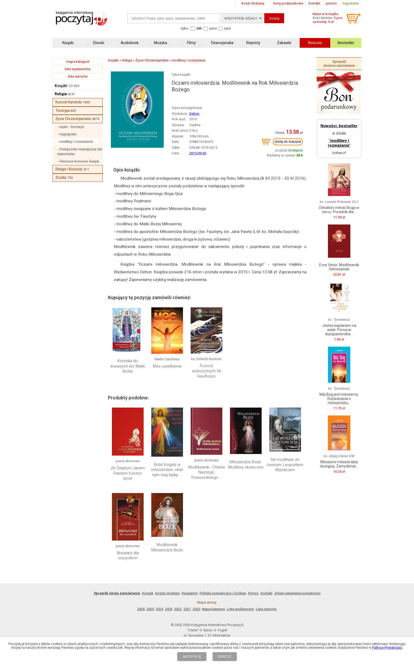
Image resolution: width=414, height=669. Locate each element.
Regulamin (190, 593)
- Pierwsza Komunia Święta (78, 161)
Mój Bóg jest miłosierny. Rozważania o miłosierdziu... (339, 398)
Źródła (60, 177)
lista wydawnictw (78, 69)
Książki (61, 86)
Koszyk (147, 593)
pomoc (331, 3)
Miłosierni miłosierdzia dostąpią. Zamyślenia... (339, 464)
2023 (168, 609)
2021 (187, 609)
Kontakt (266, 593)
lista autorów (78, 76)
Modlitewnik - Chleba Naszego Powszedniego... (206, 472)
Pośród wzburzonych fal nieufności (206, 371)
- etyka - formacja (70, 127)
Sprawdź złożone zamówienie (339, 64)
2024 (159, 609)
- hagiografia (66, 134)
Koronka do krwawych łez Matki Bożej (128, 366)
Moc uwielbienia (167, 366)
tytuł (227, 28)
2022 (178, 609)
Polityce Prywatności (387, 647)
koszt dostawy (253, 3)
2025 (150, 609)
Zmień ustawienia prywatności (297, 593)
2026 (141, 609)
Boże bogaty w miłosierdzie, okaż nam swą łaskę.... (167, 469)
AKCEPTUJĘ (191, 656)
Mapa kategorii (213, 609)
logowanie (350, 3)
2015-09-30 (197, 153)
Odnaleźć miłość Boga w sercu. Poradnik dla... (339, 210)
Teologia (62, 110)
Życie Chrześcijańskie (73, 119)
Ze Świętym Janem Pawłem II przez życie (128, 473)
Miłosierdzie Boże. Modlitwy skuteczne (246, 465)
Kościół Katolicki (68, 102)
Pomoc (253, 593)
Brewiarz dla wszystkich (128, 556)
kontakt (314, 3)
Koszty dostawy (167, 593)
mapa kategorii (77, 62)
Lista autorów (266, 609)
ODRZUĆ (224, 656)
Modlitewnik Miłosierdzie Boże (167, 547)
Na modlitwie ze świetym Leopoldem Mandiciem (285, 464)
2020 (196, 609)
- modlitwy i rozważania (75, 142)
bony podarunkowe (288, 3)
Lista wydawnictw (240, 609)
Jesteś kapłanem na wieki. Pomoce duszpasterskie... (339, 329)
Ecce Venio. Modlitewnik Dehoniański (339, 267)
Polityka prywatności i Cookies (223, 593)
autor (213, 28)
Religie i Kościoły (69, 169)
